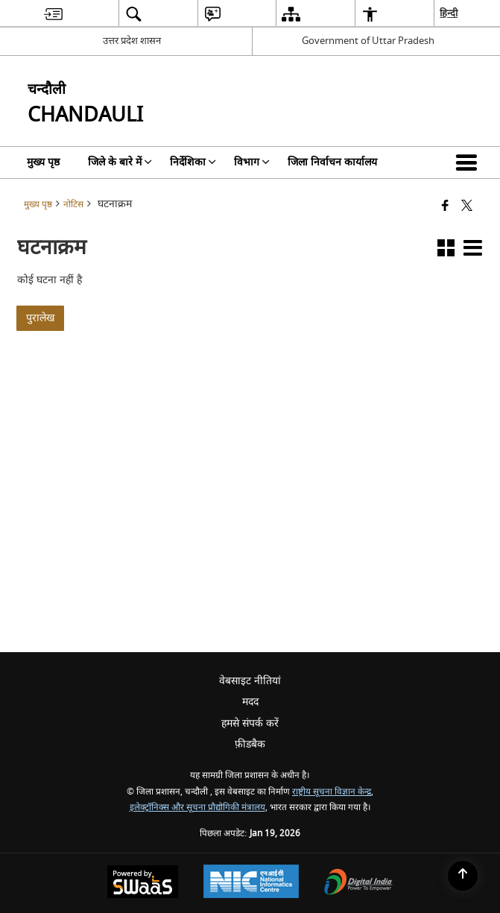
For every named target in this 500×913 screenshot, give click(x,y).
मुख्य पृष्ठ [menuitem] (43, 162)
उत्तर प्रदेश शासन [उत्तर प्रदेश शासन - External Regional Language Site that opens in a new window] (132, 41)
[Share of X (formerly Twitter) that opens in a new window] (467, 206)
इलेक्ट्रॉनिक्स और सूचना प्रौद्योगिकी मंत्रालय (197, 807)
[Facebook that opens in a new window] (445, 206)
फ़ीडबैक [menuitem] (250, 744)
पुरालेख (40, 318)
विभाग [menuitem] (252, 162)
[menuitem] (53, 14)
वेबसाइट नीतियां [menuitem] (250, 681)
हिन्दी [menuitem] (449, 13)
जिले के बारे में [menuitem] (120, 162)
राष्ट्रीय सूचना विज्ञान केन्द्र (331, 792)
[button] (469, 162)
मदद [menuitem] (250, 702)
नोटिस (73, 204)
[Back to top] (463, 876)
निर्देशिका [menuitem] (193, 162)
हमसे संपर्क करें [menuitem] (250, 723)
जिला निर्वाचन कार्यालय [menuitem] (332, 162)
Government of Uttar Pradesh (368, 41)
